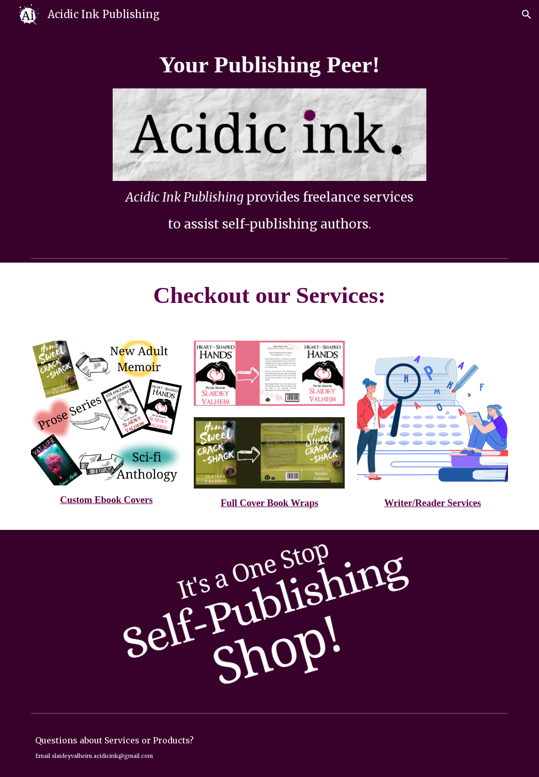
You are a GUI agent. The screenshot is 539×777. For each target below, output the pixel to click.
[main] (270, 64)
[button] (526, 14)
